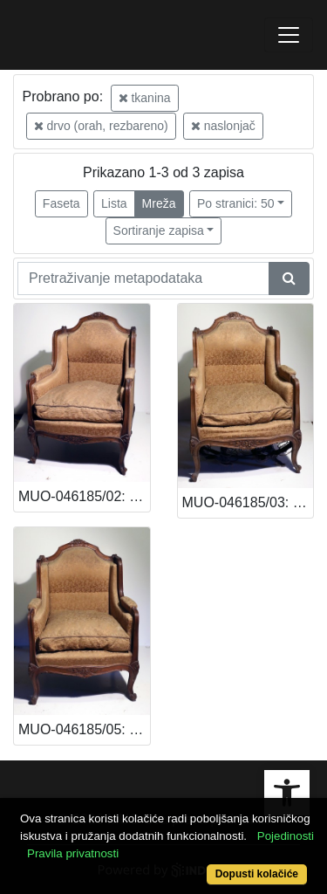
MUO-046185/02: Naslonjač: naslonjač (84, 496)
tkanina (145, 98)
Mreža (159, 203)
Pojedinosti (285, 835)
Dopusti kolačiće (256, 874)
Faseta (61, 203)
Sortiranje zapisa (158, 230)
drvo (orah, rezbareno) (101, 126)
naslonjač (223, 126)
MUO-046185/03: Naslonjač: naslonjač (248, 502)
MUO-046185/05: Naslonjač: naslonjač (84, 729)
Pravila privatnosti (73, 853)
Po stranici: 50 (236, 203)
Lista (114, 203)
